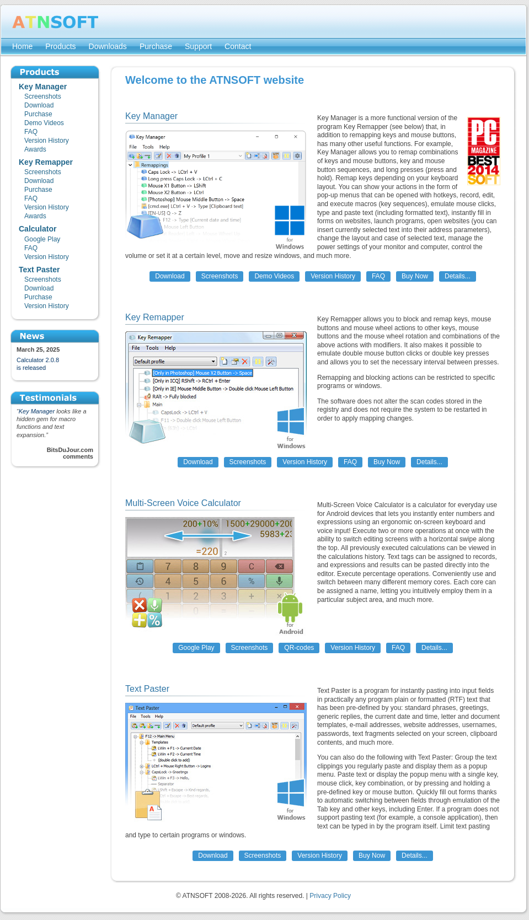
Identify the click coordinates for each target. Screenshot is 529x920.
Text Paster (147, 688)
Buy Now (415, 276)
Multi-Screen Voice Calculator (183, 503)
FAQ (378, 276)
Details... (458, 276)
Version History (333, 276)
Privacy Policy (330, 896)
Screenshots (219, 276)
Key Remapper (154, 317)
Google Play (196, 648)
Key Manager (37, 411)
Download (169, 276)
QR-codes (299, 648)
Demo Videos (274, 276)
